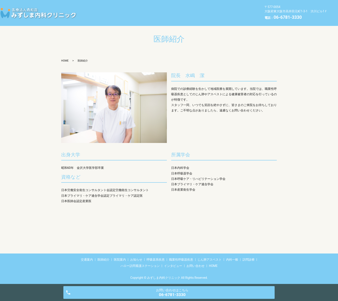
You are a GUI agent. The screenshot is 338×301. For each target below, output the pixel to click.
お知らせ (158, 6)
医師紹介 (114, 6)
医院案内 (136, 6)
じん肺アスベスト (98, 12)
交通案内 (92, 6)
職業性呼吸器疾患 (215, 6)
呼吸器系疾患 (183, 6)
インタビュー (225, 12)
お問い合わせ (95, 19)
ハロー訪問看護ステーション (185, 12)
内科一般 (126, 12)
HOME (119, 19)
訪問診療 (148, 12)
